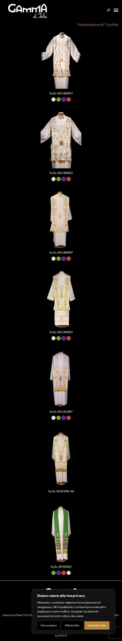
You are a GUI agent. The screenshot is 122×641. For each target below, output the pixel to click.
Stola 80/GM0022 (61, 173)
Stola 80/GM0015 (61, 332)
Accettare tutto (97, 625)
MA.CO (63, 635)
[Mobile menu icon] (116, 10)
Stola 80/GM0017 (61, 93)
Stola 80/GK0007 (61, 412)
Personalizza (49, 625)
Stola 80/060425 (61, 567)
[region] (73, 611)
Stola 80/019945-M (61, 491)
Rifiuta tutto (72, 625)
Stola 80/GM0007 (61, 253)
